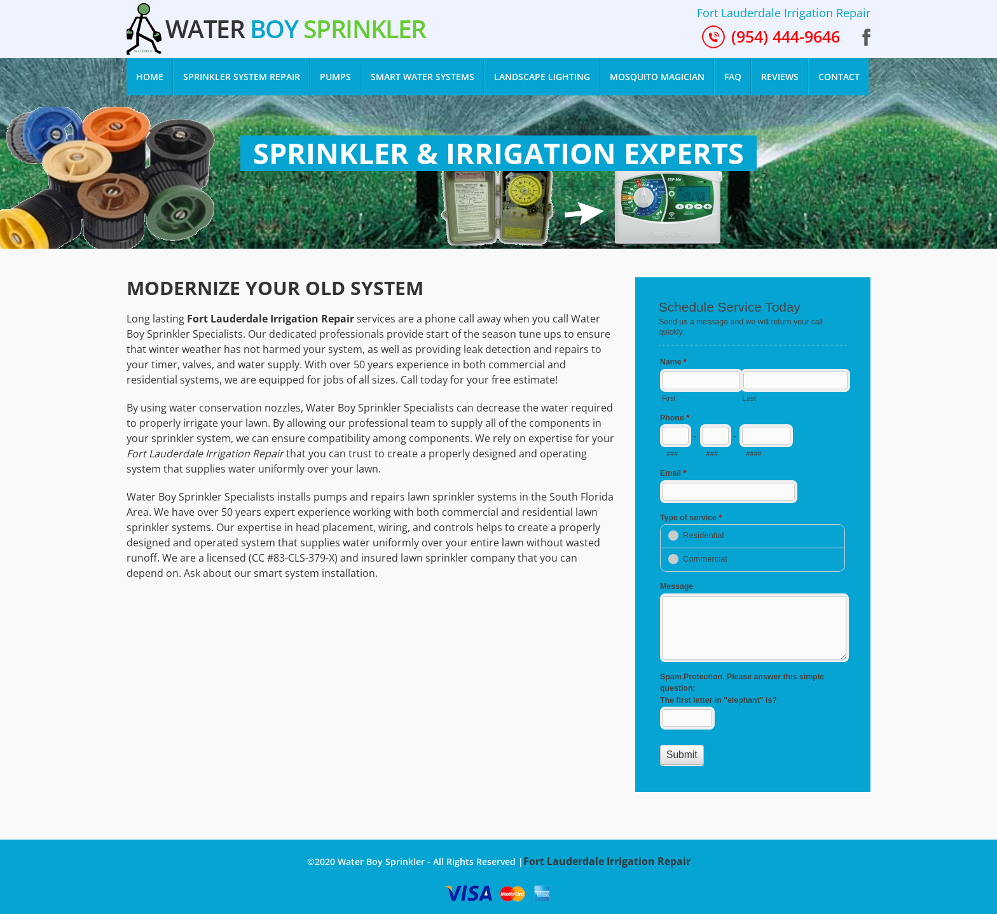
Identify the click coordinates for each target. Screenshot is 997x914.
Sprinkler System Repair (241, 77)
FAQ (732, 77)
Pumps (335, 77)
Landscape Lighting (542, 77)
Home (154, 72)
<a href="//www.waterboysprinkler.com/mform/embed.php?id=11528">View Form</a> (752, 533)
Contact (839, 77)
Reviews (780, 77)
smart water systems (422, 77)
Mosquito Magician (657, 77)
